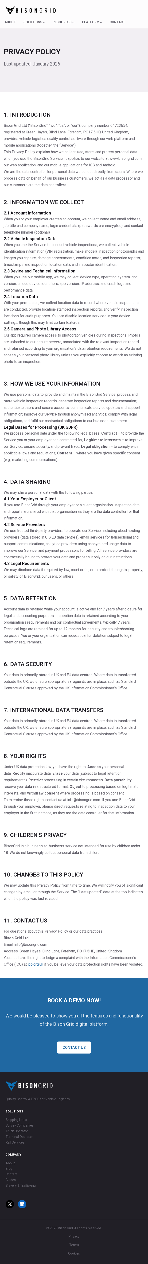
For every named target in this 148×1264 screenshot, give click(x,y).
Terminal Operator (19, 1137)
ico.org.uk (35, 964)
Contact (11, 1174)
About (10, 1163)
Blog (9, 1168)
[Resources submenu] (73, 22)
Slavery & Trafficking (21, 1185)
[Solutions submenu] (44, 22)
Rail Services (15, 1142)
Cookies (74, 1253)
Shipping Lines (16, 1120)
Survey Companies (20, 1125)
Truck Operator (17, 1131)
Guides (11, 1180)
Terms (74, 1245)
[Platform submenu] (101, 22)
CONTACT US (74, 1047)
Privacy (74, 1236)
